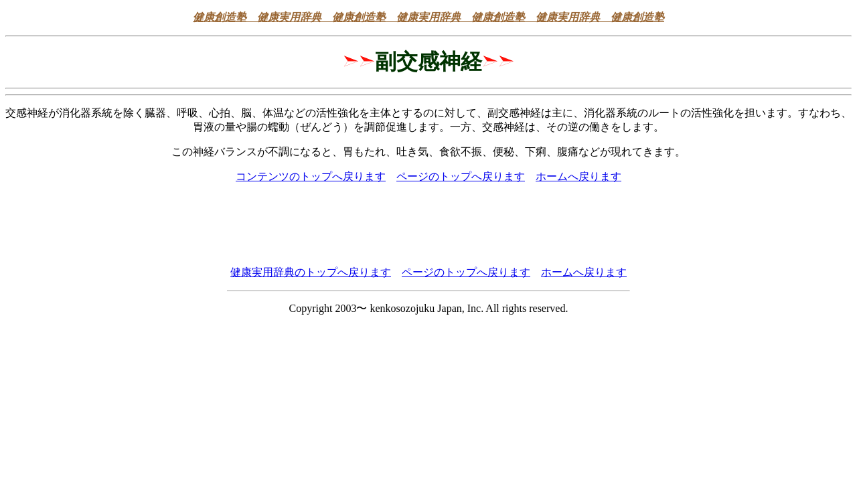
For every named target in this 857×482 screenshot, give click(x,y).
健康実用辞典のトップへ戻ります (310, 272)
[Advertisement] (428, 225)
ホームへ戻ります (578, 176)
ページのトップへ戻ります (460, 176)
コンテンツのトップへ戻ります (311, 176)
